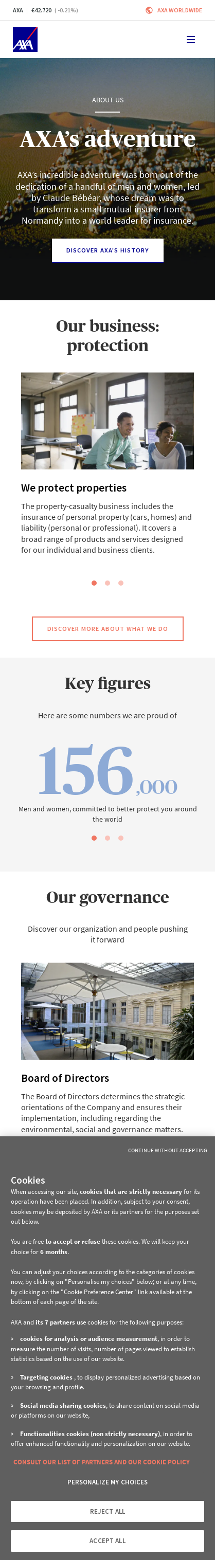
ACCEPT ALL (107, 1540)
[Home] (25, 39)
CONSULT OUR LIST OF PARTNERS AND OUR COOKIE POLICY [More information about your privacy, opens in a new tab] (101, 1462)
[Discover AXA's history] (108, 251)
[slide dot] (94, 583)
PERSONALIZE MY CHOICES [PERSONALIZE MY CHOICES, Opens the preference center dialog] (107, 1482)
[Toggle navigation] (191, 39)
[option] (107, 470)
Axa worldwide (179, 10)
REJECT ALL (107, 1511)
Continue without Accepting (167, 1150)
